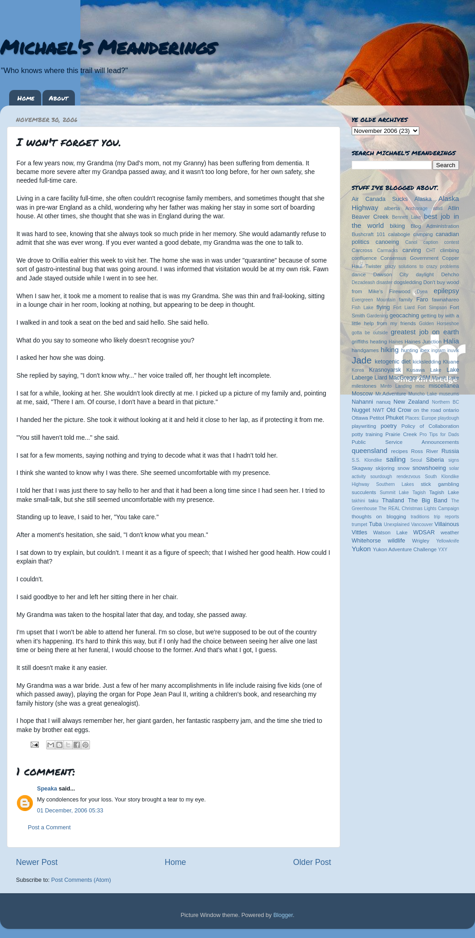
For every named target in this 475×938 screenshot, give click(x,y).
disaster (384, 282)
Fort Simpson (432, 307)
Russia (450, 451)
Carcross (362, 250)
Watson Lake (390, 532)
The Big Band (427, 500)
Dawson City (390, 274)
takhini (358, 500)
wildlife (396, 541)
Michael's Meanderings (108, 46)
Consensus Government (409, 258)
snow (403, 468)
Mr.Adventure (390, 393)
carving (411, 250)
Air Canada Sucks (380, 199)
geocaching (404, 315)
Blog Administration (435, 226)
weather (450, 532)
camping (423, 234)
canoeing (387, 242)
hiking (389, 349)
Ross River (424, 451)
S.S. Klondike (367, 460)
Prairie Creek (401, 434)
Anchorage (416, 208)
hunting (409, 350)
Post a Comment (49, 827)
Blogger (283, 915)
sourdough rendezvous (395, 476)
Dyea (422, 291)
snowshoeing (429, 468)
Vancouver (422, 524)
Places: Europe (420, 418)
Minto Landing (396, 386)
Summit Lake (394, 492)
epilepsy (446, 291)
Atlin (453, 208)
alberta (392, 208)
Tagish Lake (444, 492)
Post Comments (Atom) (81, 880)
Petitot (376, 418)
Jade (362, 360)
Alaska (423, 199)
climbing (449, 250)
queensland (369, 450)
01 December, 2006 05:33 (70, 810)
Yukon (361, 549)
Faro (422, 299)
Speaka (47, 788)
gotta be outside (370, 332)
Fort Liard (404, 307)
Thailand (393, 500)
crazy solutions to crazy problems (422, 266)
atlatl (438, 208)
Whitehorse (366, 541)
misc (420, 386)
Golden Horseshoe (439, 323)
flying (383, 307)
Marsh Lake (445, 377)
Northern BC (445, 402)
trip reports (446, 516)
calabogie (399, 234)
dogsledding (408, 282)
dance (359, 274)
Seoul (416, 460)
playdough (448, 418)
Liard (381, 377)
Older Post (312, 862)
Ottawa (360, 418)
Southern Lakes (395, 484)
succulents (364, 492)
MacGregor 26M (409, 377)
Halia (451, 341)
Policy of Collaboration (430, 426)
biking (397, 226)
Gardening (377, 315)
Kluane (451, 361)
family (406, 299)
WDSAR (424, 532)
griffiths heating (369, 341)
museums (449, 393)
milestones (364, 386)
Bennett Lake (406, 217)
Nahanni (362, 402)
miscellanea (443, 386)
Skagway (362, 468)
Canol (411, 242)
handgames (365, 350)
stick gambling (440, 484)
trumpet (359, 524)
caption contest (441, 242)
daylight (424, 274)
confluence (364, 258)
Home (25, 97)
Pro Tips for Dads (439, 434)
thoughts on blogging (379, 516)
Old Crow (398, 410)
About (58, 97)
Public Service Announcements (405, 442)
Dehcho (450, 274)
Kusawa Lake (423, 370)
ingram (439, 350)
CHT (431, 250)
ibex (425, 350)
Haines (396, 341)
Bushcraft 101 (368, 234)
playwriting (364, 426)
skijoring (385, 468)
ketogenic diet (393, 361)
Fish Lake (363, 307)
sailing (396, 459)
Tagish (419, 492)
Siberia (435, 460)
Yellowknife (447, 540)
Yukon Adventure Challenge (405, 549)
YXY (442, 549)
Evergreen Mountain (374, 299)
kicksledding (427, 361)
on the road (427, 410)
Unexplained (396, 524)
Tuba (375, 524)
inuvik (453, 350)
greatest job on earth (425, 332)
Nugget (361, 410)
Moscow (362, 393)
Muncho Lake (422, 393)
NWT (379, 410)
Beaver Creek (370, 217)
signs (453, 460)
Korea (358, 370)
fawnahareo (445, 299)
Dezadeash (363, 282)
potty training (367, 434)
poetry (388, 426)
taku (373, 500)
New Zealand (411, 402)
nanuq (383, 402)
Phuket (394, 418)
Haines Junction (423, 341)
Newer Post (37, 862)
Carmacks (387, 250)
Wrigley (420, 540)
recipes (399, 451)
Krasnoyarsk (385, 370)
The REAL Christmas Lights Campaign (419, 508)
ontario (451, 410)
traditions (420, 516)
